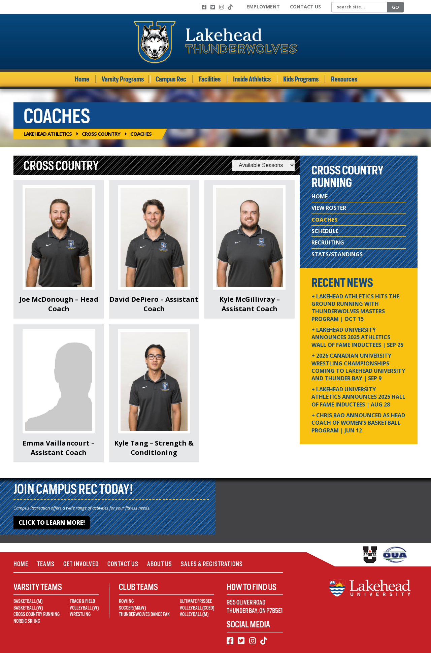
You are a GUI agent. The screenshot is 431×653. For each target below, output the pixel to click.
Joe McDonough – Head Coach (58, 304)
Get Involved (81, 563)
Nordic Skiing (26, 621)
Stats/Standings (337, 254)
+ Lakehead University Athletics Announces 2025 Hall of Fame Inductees (358, 397)
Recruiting (327, 242)
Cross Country (101, 133)
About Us (159, 563)
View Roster (328, 207)
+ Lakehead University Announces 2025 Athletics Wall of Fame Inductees (357, 337)
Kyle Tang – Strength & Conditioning (154, 447)
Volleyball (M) (194, 614)
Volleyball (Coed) (197, 608)
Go (395, 7)
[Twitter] (212, 7)
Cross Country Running (36, 614)
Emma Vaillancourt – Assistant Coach (59, 447)
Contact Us (305, 6)
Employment (263, 6)
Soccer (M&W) (132, 608)
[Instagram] (221, 7)
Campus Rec (171, 79)
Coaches (324, 219)
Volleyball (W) (84, 608)
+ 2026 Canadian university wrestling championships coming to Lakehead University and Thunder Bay (358, 367)
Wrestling (80, 614)
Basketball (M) (27, 601)
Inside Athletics (252, 79)
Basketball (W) (28, 608)
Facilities (210, 79)
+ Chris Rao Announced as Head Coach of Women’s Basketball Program (358, 423)
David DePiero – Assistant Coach (153, 304)
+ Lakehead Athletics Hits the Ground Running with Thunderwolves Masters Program (355, 308)
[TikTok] (230, 7)
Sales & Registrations (212, 563)
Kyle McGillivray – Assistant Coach (249, 304)
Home (82, 79)
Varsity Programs (123, 79)
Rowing (126, 601)
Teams (46, 563)
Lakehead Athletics (48, 133)
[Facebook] (204, 7)
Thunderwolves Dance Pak (144, 614)
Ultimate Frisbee (196, 601)
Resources (344, 79)
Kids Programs (301, 79)
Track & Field (82, 601)
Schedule (324, 231)
